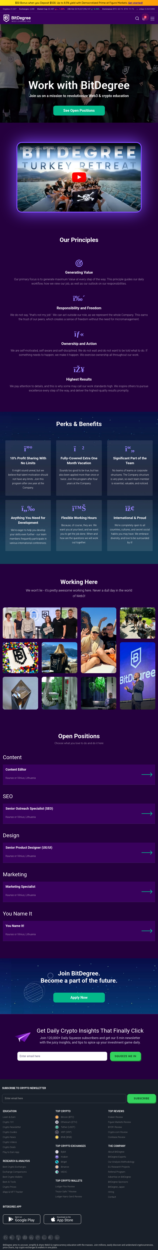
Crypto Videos (10, 1142)
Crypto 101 (8, 1122)
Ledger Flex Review (65, 1186)
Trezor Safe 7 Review (65, 1191)
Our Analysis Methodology (121, 1161)
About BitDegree (116, 1151)
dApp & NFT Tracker (13, 1192)
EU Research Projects (119, 1166)
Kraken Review (115, 1117)
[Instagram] (44, 1237)
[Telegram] (12, 1237)
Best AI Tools (9, 1182)
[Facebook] (25, 1237)
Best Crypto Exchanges (14, 1166)
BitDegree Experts (117, 1156)
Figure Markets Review (119, 1122)
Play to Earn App (11, 1152)
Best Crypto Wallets (12, 1177)
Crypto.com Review (118, 1132)
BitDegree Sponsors (118, 1182)
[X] (5, 1237)
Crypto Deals (9, 1147)
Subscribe (141, 1098)
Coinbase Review (116, 1137)
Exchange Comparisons (15, 1171)
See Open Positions (79, 110)
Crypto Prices (9, 1187)
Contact (112, 1197)
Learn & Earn (9, 1117)
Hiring (111, 1192)
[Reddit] (50, 1237)
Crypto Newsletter (12, 1127)
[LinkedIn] (31, 1237)
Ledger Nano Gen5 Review (68, 1196)
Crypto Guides (10, 1132)
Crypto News (9, 1137)
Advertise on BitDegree (119, 1177)
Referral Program (116, 1171)
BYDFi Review (115, 1127)
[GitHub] (57, 1237)
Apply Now (78, 997)
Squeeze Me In (125, 1056)
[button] (143, 18)
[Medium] (37, 1237)
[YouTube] (18, 1237)
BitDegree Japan (116, 1187)
